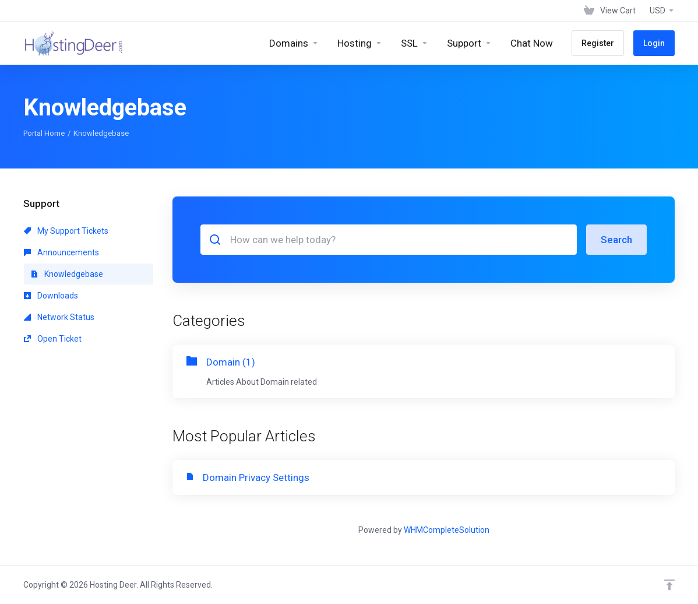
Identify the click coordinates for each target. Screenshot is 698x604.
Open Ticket (53, 338)
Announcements (61, 252)
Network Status (59, 317)
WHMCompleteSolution (446, 530)
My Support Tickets (66, 231)
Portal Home (44, 133)
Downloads (51, 295)
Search (616, 239)
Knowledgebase (67, 274)
